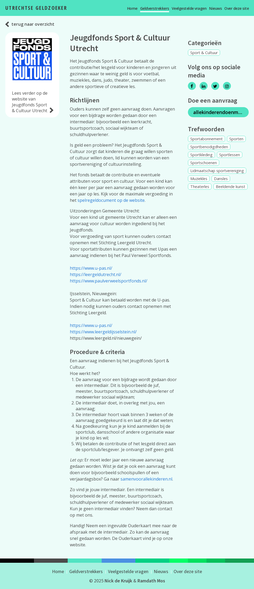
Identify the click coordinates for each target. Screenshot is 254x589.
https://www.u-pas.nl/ (91, 268)
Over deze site (236, 8)
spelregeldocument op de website (111, 200)
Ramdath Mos (151, 581)
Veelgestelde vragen (189, 8)
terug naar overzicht (32, 24)
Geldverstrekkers (154, 8)
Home (132, 8)
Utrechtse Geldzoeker (36, 7)
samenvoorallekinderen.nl (146, 479)
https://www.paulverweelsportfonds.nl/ (108, 281)
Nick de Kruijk (118, 581)
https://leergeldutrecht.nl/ (95, 274)
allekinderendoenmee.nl (221, 112)
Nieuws (215, 8)
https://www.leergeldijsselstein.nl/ (103, 332)
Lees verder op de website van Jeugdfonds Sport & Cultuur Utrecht (30, 102)
